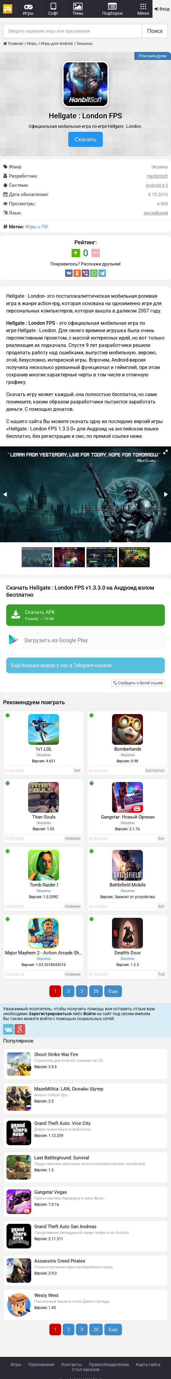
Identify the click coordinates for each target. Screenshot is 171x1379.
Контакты (71, 1364)
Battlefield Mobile (128, 885)
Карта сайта (148, 1364)
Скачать (85, 139)
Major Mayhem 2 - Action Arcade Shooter (44, 953)
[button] (165, 452)
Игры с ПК (36, 227)
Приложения (41, 1364)
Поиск (155, 31)
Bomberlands (127, 749)
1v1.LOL (43, 749)
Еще (113, 991)
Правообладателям (109, 1364)
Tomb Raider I (44, 885)
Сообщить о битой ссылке (138, 683)
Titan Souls (44, 817)
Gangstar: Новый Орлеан (128, 817)
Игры (15, 1364)
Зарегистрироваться (50, 1013)
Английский (156, 212)
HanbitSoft (157, 176)
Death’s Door (128, 953)
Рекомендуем (152, 55)
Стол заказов (85, 1369)
